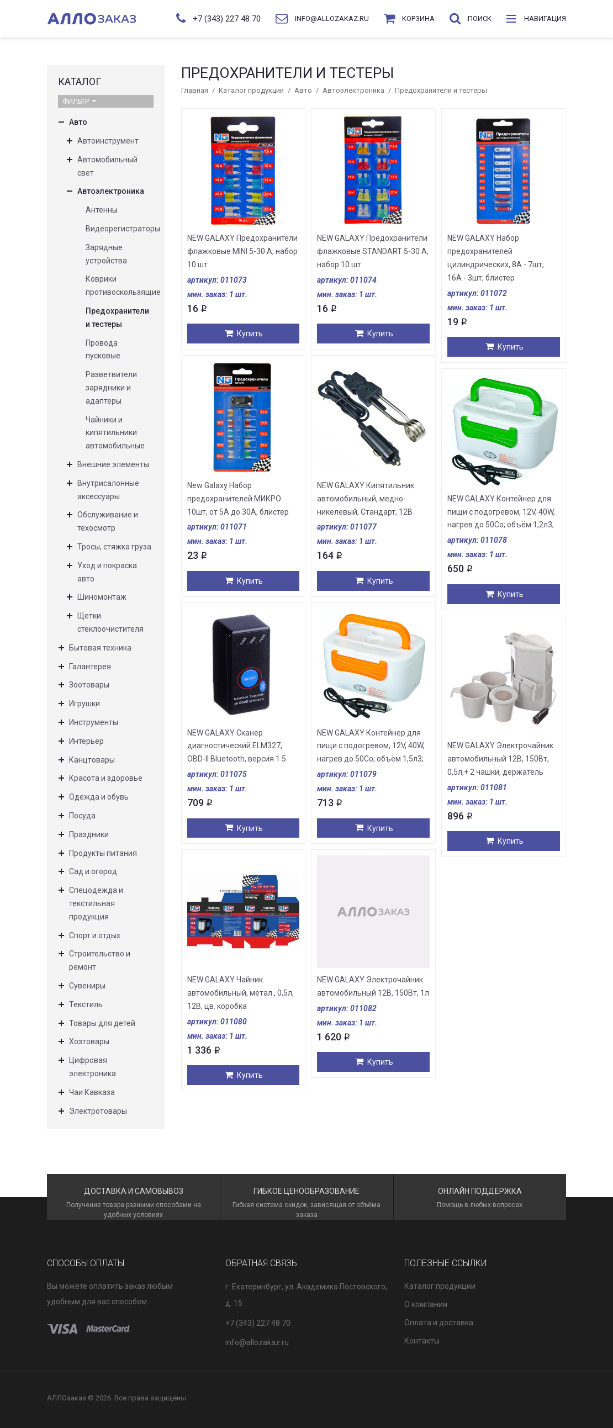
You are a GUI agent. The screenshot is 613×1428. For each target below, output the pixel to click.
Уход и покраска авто (107, 572)
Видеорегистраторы (120, 228)
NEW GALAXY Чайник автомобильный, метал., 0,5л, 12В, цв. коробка (240, 993)
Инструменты (93, 722)
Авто (303, 90)
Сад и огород (93, 871)
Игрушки (84, 703)
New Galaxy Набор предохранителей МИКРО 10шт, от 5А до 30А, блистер (238, 498)
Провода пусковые (103, 350)
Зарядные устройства (106, 254)
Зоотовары (89, 684)
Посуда (82, 815)
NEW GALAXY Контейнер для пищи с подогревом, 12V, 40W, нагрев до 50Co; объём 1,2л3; (501, 512)
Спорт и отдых (94, 935)
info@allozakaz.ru (257, 1342)
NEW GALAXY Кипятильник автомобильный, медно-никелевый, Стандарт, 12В (365, 498)
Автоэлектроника (353, 90)
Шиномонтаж (101, 597)
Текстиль (86, 1004)
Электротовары (98, 1111)
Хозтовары (89, 1041)
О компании (425, 1304)
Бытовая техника (100, 647)
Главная (194, 90)
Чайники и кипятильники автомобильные (115, 433)
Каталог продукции (251, 90)
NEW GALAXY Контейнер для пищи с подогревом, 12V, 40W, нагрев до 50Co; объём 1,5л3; (371, 746)
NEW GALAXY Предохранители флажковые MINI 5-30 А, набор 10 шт (242, 251)
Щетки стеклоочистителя (110, 622)
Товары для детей (102, 1023)
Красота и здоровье (105, 778)
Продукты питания (103, 853)
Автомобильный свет (107, 166)
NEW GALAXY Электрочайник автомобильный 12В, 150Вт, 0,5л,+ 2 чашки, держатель (500, 758)
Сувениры (87, 985)
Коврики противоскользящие (120, 285)
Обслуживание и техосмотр (107, 521)
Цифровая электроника (92, 1067)
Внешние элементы (113, 464)
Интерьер (86, 741)
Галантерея (90, 666)
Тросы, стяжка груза (114, 546)
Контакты (422, 1340)
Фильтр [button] (79, 101)
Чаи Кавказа (92, 1092)
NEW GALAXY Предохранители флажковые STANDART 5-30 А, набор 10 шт (373, 251)
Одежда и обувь (99, 796)
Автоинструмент (108, 140)
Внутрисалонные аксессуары (108, 490)
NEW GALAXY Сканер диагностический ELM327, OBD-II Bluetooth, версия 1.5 (236, 746)
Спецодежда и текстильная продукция (96, 903)
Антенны (102, 209)
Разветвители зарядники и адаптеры (111, 387)
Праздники (89, 834)
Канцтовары (92, 759)
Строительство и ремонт (99, 960)
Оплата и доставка (438, 1322)
